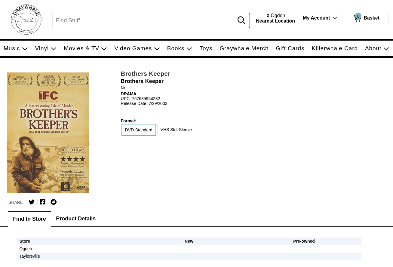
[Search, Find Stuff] (144, 20)
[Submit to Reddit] (54, 202)
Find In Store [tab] (29, 219)
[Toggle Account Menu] (335, 18)
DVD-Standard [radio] (138, 129)
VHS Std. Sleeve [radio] (176, 129)
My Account (316, 17)
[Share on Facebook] (42, 202)
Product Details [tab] (76, 219)
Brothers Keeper (145, 73)
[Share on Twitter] (32, 202)
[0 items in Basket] (365, 18)
